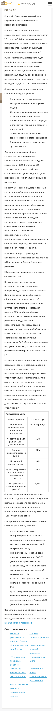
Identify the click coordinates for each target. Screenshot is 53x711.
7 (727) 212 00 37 (28, 4)
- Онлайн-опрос (18, 676)
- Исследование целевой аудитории (37, 649)
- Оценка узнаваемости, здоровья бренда (18, 637)
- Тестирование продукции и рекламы (17, 661)
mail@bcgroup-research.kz (18, 622)
